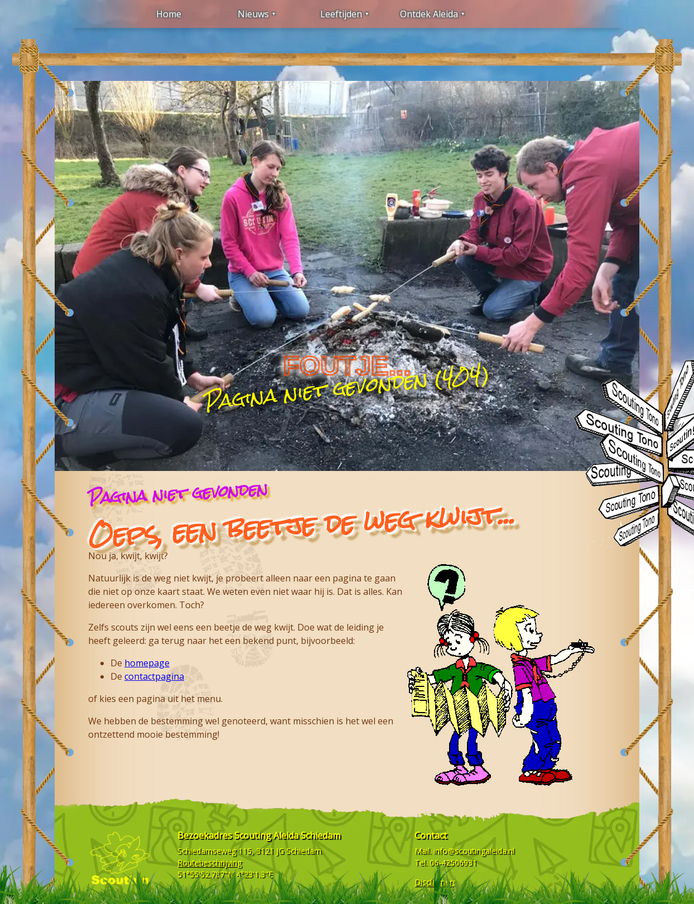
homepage (147, 663)
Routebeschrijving (209, 862)
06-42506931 (453, 862)
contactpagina (154, 676)
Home (168, 14)
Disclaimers (435, 882)
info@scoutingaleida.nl (473, 850)
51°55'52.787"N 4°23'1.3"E (225, 874)
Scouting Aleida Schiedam (287, 835)
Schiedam (303, 850)
